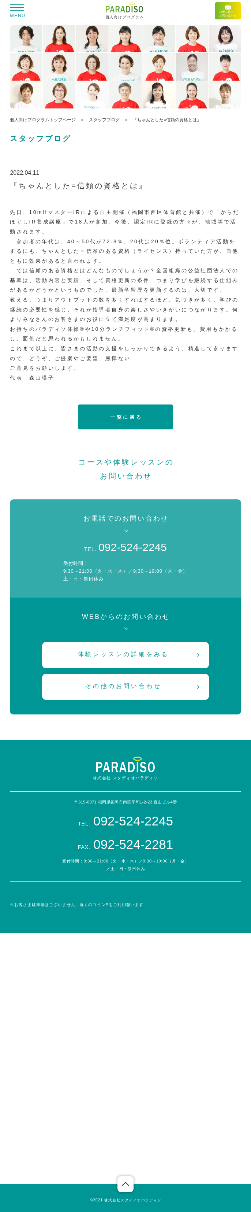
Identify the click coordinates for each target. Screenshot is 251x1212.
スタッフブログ (104, 119)
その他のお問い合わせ (123, 686)
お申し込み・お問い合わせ (228, 11)
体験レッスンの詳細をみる (123, 654)
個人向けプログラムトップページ (43, 119)
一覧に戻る (126, 417)
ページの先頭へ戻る (125, 1184)
